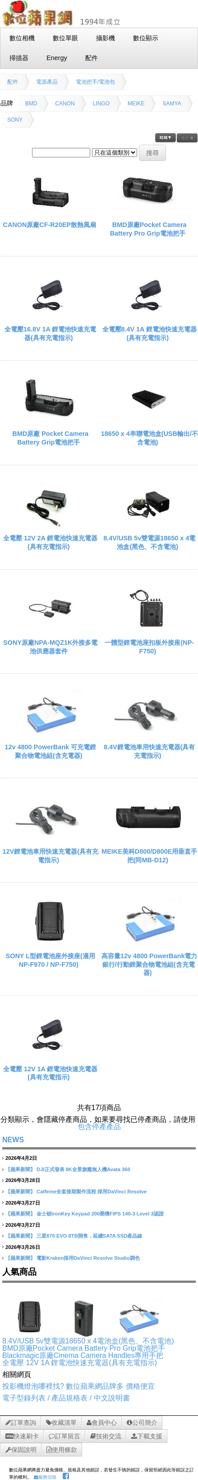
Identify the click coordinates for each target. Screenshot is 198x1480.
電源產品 (47, 82)
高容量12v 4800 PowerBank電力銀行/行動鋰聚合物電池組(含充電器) (149, 964)
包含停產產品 (99, 1126)
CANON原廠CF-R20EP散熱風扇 (49, 224)
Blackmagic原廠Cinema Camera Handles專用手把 (82, 1355)
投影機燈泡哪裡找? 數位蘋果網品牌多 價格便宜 (78, 1386)
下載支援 (146, 1436)
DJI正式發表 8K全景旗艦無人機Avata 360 (83, 1169)
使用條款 (61, 1449)
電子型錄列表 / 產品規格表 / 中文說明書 (66, 1398)
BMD (31, 103)
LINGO (101, 103)
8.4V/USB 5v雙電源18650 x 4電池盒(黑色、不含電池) (88, 1341)
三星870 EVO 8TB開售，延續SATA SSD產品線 (89, 1236)
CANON (64, 103)
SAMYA (171, 103)
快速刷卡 (22, 1436)
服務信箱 (45, 1477)
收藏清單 (61, 1422)
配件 (12, 82)
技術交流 (105, 1436)
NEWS (13, 1140)
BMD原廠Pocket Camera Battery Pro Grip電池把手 (83, 1348)
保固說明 (21, 1449)
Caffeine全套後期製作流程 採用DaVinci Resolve (92, 1191)
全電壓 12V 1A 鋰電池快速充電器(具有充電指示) (79, 1363)
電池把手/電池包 (95, 82)
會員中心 (102, 1422)
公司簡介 (142, 1422)
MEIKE (136, 103)
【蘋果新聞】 (20, 1169)
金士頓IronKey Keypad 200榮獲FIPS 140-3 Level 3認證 (100, 1213)
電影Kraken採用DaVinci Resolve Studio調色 (88, 1258)
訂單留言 (64, 1436)
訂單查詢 (20, 1422)
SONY (15, 120)
